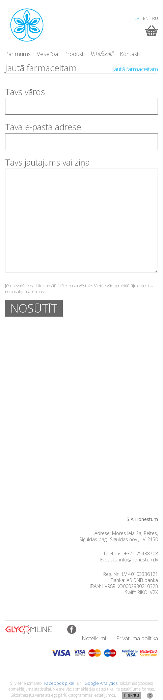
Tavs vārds (25, 91)
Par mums (18, 54)
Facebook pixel (59, 683)
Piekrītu (131, 695)
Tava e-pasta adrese (43, 127)
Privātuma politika (137, 638)
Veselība (47, 54)
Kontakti (130, 54)
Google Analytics (100, 683)
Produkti (74, 54)
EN (145, 18)
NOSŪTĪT (33, 308)
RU (155, 18)
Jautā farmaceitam (135, 69)
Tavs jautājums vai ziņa (47, 162)
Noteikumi (94, 638)
